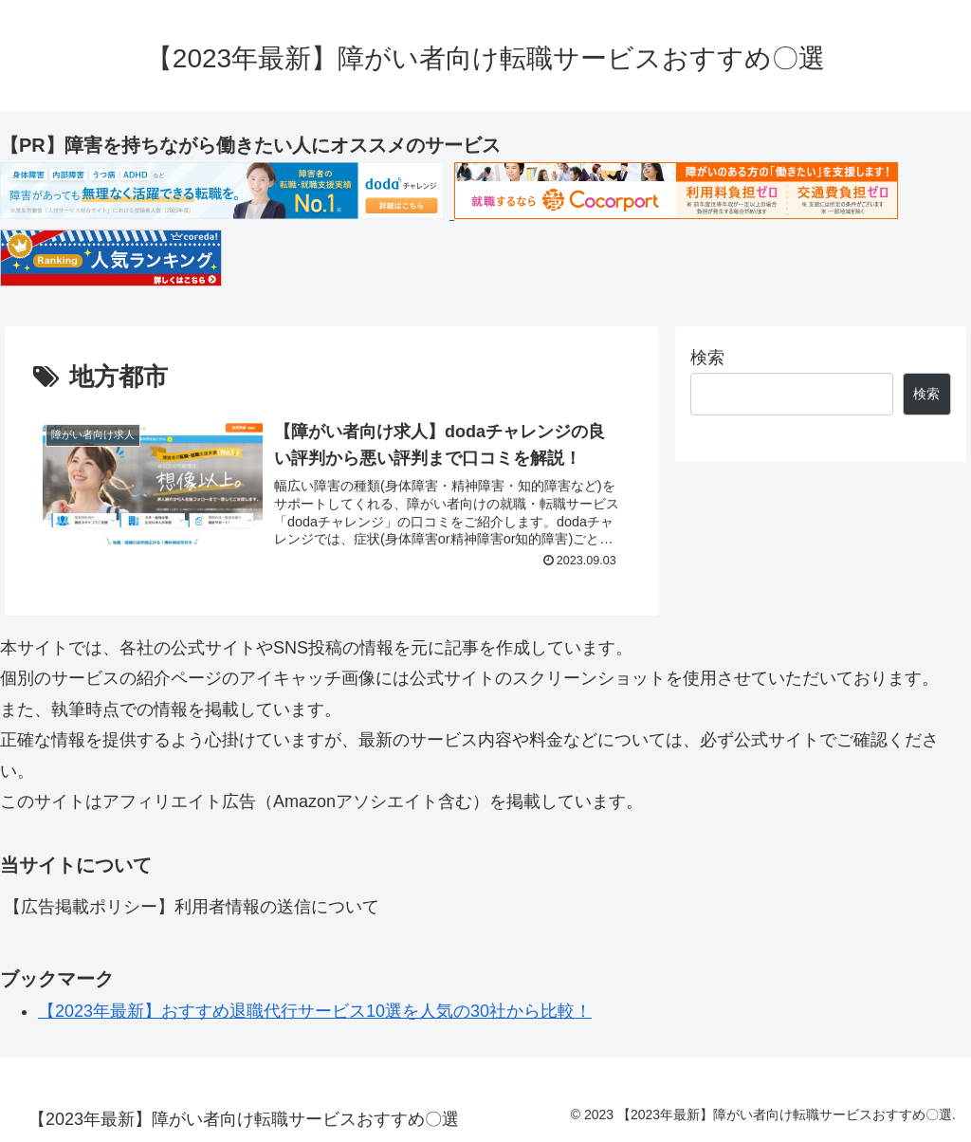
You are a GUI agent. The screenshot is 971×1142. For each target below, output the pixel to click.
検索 (707, 357)
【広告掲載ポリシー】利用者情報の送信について (191, 906)
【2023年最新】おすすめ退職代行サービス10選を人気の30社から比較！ (315, 1011)
